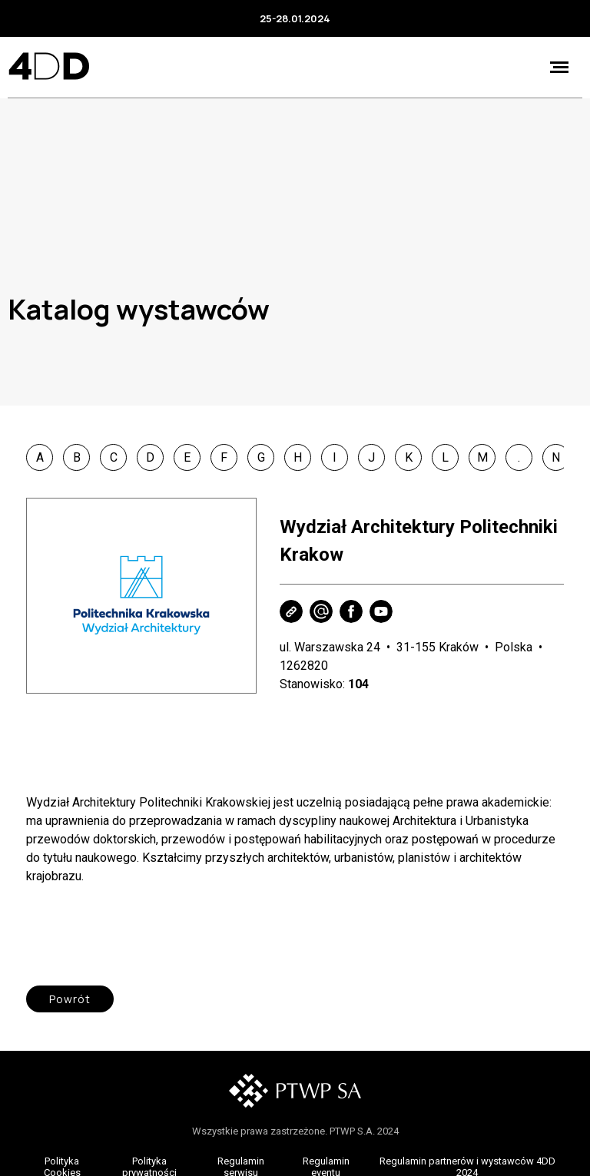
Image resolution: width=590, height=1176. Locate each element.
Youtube (381, 611)
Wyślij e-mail (321, 611)
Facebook (351, 611)
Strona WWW (291, 611)
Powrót (70, 999)
